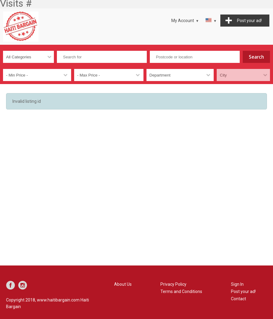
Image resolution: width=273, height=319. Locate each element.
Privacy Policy (173, 284)
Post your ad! (243, 291)
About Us (123, 284)
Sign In (237, 284)
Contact (238, 298)
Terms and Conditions (181, 291)
